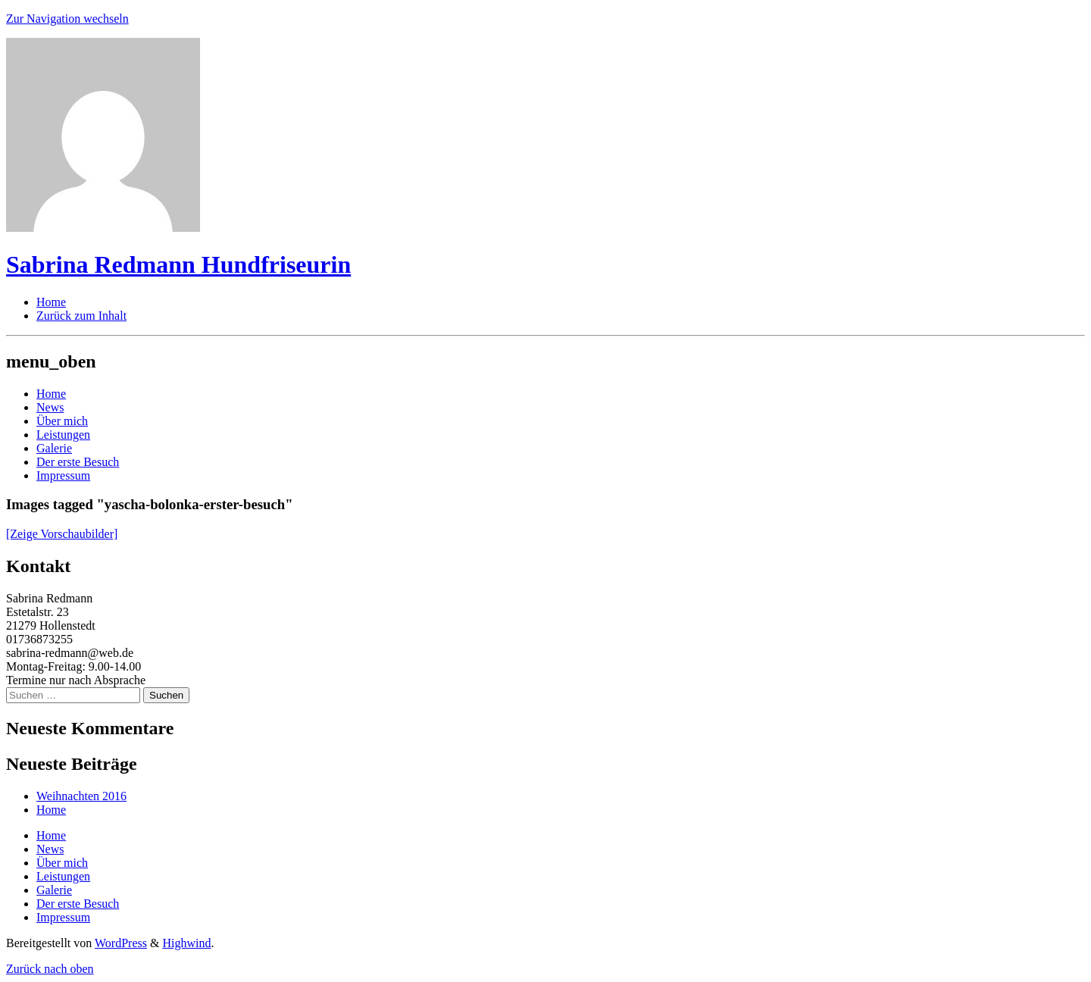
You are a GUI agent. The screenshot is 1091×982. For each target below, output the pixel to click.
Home (51, 393)
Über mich (62, 420)
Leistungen (63, 434)
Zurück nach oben (50, 968)
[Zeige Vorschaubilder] (61, 533)
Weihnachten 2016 (81, 796)
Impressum (63, 475)
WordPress (121, 943)
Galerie (54, 448)
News (50, 407)
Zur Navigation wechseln (67, 18)
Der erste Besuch (77, 461)
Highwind (186, 943)
